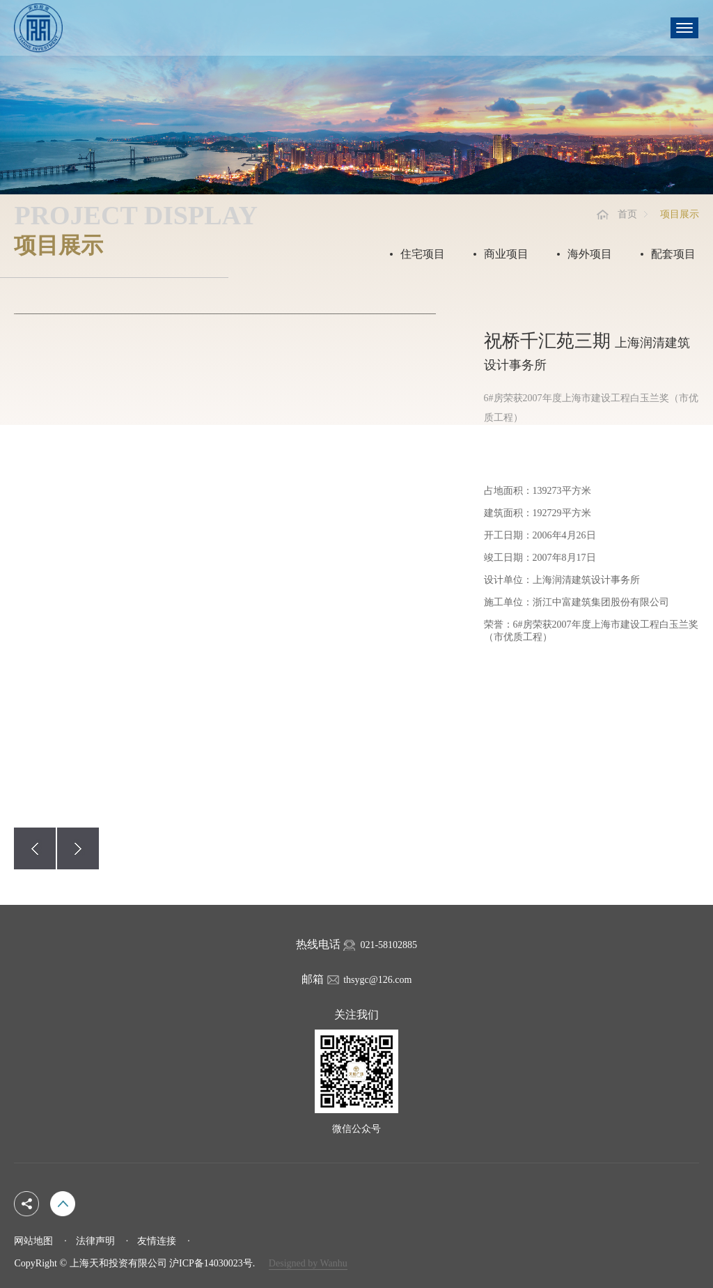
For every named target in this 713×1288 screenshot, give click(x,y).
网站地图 (33, 1241)
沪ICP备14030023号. (212, 1263)
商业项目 (506, 254)
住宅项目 (422, 254)
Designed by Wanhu (308, 1263)
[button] (35, 848)
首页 (627, 214)
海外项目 (589, 254)
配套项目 (673, 254)
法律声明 (95, 1241)
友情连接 (156, 1241)
